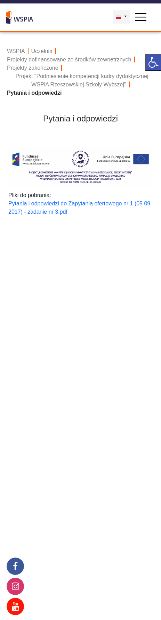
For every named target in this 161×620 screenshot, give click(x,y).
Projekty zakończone (32, 68)
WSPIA (16, 51)
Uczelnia (42, 51)
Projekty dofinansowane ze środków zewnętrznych (69, 59)
